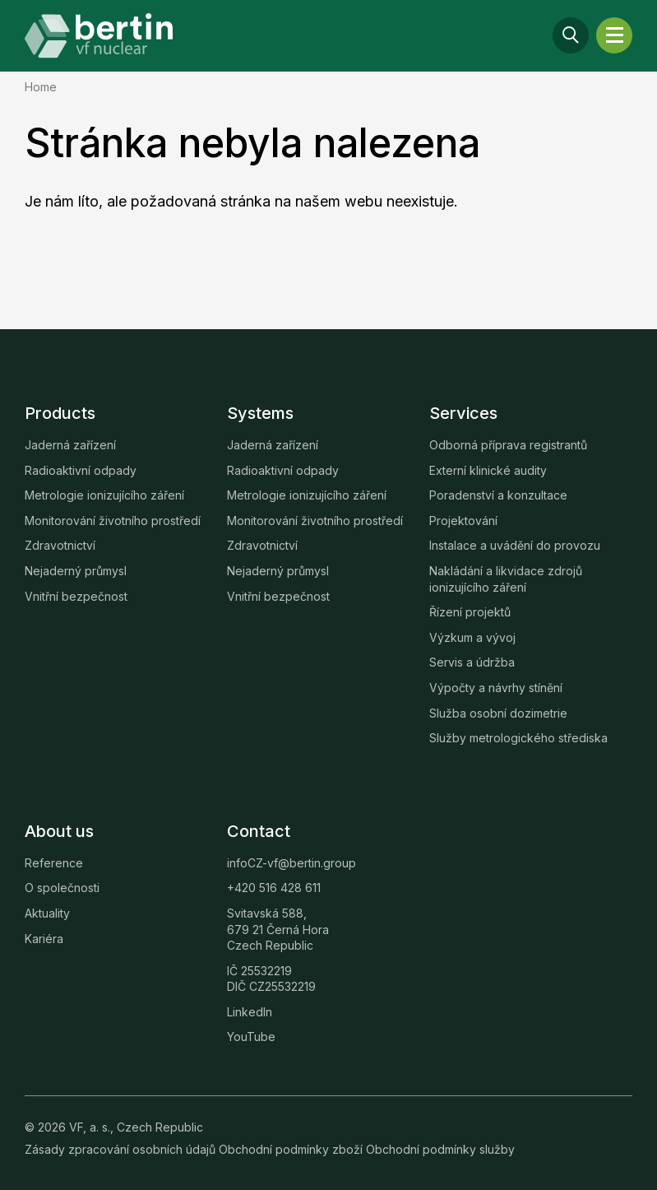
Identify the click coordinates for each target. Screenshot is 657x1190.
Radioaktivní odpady (80, 470)
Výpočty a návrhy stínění (495, 688)
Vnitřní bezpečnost (76, 596)
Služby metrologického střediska (518, 738)
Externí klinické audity (488, 470)
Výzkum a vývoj (472, 637)
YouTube (251, 1037)
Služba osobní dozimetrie (498, 713)
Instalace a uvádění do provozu (514, 545)
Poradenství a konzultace (498, 495)
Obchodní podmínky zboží (292, 1149)
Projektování (463, 521)
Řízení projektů (470, 612)
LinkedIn (249, 1012)
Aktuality (47, 913)
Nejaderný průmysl (76, 571)
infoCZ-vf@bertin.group (291, 863)
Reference (54, 863)
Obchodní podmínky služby (440, 1149)
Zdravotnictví (60, 545)
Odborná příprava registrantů (508, 445)
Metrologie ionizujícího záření (104, 495)
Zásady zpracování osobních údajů (122, 1149)
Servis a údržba (472, 662)
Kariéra (44, 939)
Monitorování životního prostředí (113, 521)
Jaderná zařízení (70, 445)
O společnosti (62, 888)
